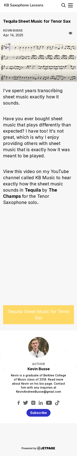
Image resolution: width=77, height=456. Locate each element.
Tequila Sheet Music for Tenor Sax (39, 314)
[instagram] (33, 402)
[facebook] (18, 402)
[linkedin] (41, 402)
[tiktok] (57, 402)
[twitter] (25, 402)
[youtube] (49, 402)
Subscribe (38, 413)
